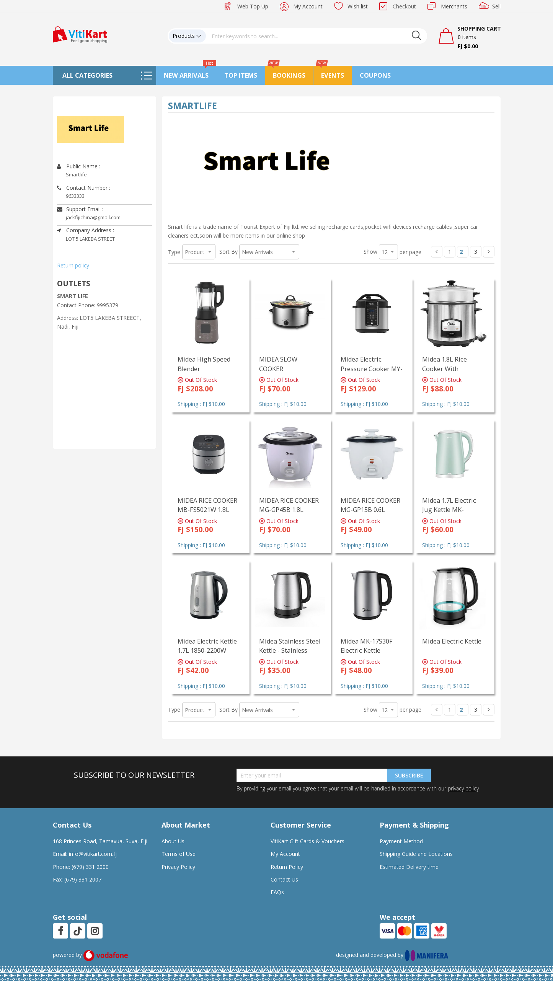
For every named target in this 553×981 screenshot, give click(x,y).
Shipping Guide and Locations (416, 853)
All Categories (87, 75)
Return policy (73, 265)
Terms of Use (178, 853)
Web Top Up (252, 6)
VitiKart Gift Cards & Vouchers (307, 841)
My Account (308, 6)
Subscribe (409, 775)
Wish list (357, 6)
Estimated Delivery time (409, 866)
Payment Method (401, 841)
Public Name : (78, 166)
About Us (172, 841)
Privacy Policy (178, 866)
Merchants (454, 6)
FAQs (277, 892)
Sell (496, 6)
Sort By (228, 251)
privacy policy (463, 788)
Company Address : (85, 230)
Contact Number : (83, 187)
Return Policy (287, 866)
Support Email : (80, 209)
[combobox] (316, 36)
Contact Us (284, 879)
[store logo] (80, 33)
